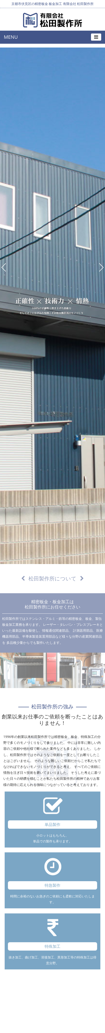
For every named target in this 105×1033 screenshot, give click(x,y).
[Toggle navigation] (96, 37)
